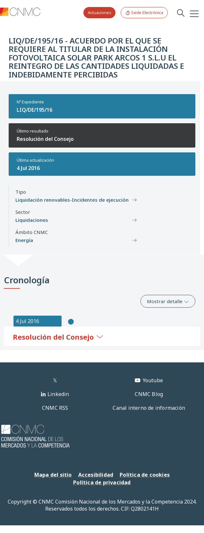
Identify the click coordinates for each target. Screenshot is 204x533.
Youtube (153, 380)
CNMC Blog (149, 394)
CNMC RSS (55, 407)
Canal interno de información (149, 407)
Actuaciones (99, 12)
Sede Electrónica (144, 13)
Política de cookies (145, 474)
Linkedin (58, 394)
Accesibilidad (96, 474)
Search (181, 12)
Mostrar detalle (168, 301)
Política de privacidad (102, 482)
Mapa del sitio (53, 474)
